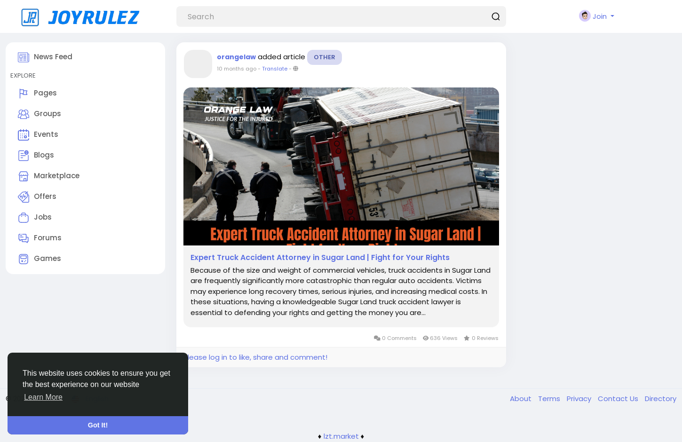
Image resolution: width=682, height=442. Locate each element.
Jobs (35, 217)
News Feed (45, 57)
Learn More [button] (43, 397)
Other (324, 57)
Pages (37, 93)
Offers (37, 197)
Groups (39, 114)
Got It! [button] (98, 425)
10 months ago (236, 68)
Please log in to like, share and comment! (255, 357)
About (521, 398)
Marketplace (48, 176)
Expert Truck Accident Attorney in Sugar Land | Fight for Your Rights (320, 258)
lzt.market (341, 436)
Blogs (36, 155)
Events (38, 135)
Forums (40, 238)
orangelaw (236, 57)
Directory (660, 398)
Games (39, 259)
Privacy (580, 398)
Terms (550, 398)
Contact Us (619, 398)
